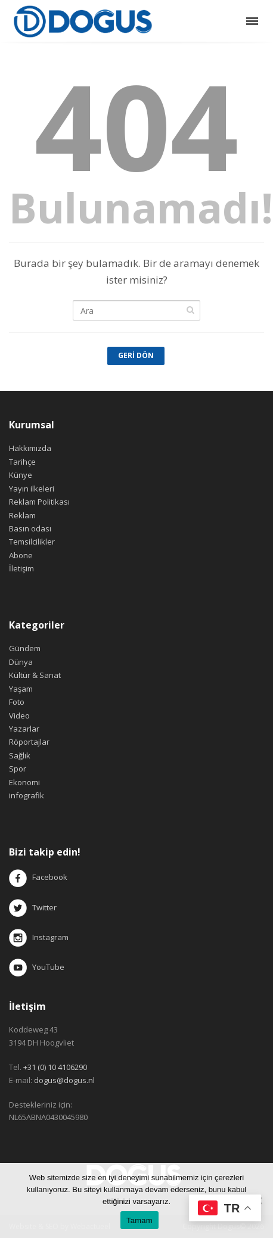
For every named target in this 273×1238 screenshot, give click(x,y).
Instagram (39, 937)
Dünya (21, 662)
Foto (16, 701)
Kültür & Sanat (35, 675)
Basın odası (30, 528)
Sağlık (19, 755)
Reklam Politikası (39, 501)
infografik (26, 795)
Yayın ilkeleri (31, 488)
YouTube (36, 967)
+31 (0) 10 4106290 (55, 1067)
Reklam (22, 515)
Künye (20, 474)
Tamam (139, 1220)
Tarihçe (22, 461)
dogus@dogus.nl (64, 1080)
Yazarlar (24, 728)
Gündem (25, 648)
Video (19, 715)
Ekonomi (24, 782)
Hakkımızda (30, 448)
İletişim (21, 568)
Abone (21, 555)
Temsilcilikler (32, 541)
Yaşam (21, 688)
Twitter (33, 907)
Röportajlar (29, 741)
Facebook (49, 877)
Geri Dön (136, 355)
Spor (17, 768)
